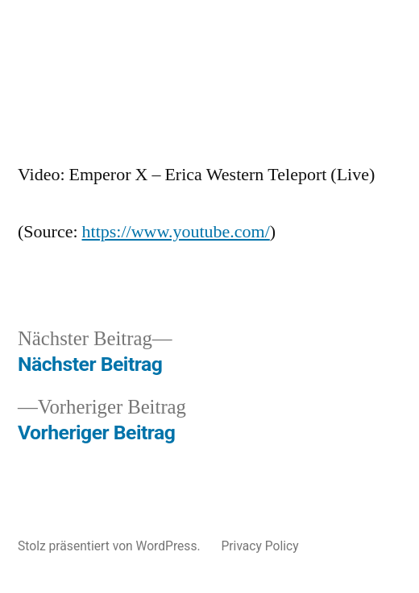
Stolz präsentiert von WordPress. (110, 546)
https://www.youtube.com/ (176, 231)
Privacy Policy (259, 546)
